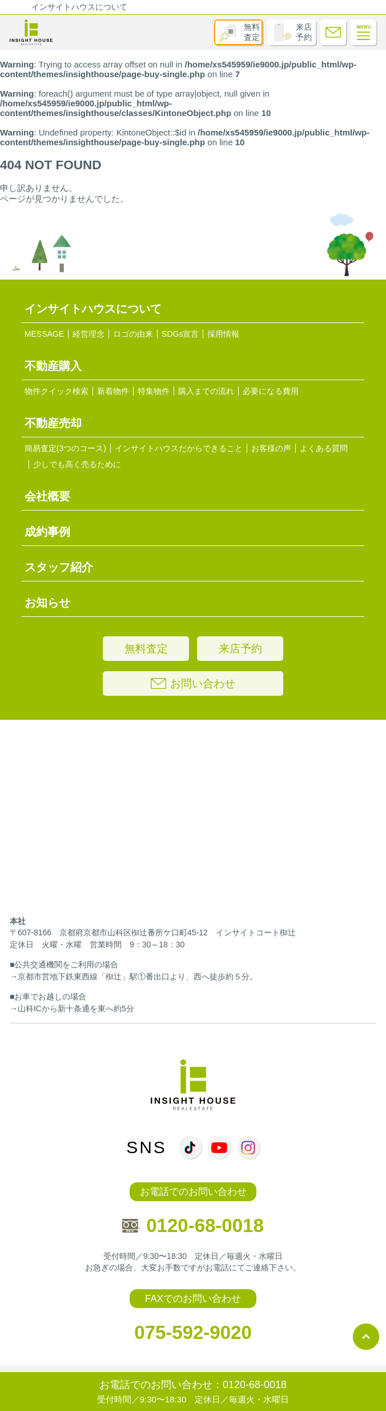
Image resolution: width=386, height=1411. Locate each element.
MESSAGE (44, 333)
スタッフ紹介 (59, 567)
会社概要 (47, 496)
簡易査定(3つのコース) (65, 448)
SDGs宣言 (180, 333)
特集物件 (154, 391)
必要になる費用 (271, 391)
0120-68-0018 (193, 1225)
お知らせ (47, 602)
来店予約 (304, 32)
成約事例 (47, 531)
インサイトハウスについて (79, 6)
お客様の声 (271, 448)
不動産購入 (53, 366)
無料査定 (252, 32)
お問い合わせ (193, 683)
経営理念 (88, 333)
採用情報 (223, 333)
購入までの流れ (206, 391)
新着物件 (113, 391)
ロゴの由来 (133, 333)
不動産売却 (53, 423)
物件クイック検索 (57, 391)
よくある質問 (324, 448)
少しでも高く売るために (77, 464)
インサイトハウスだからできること (179, 448)
